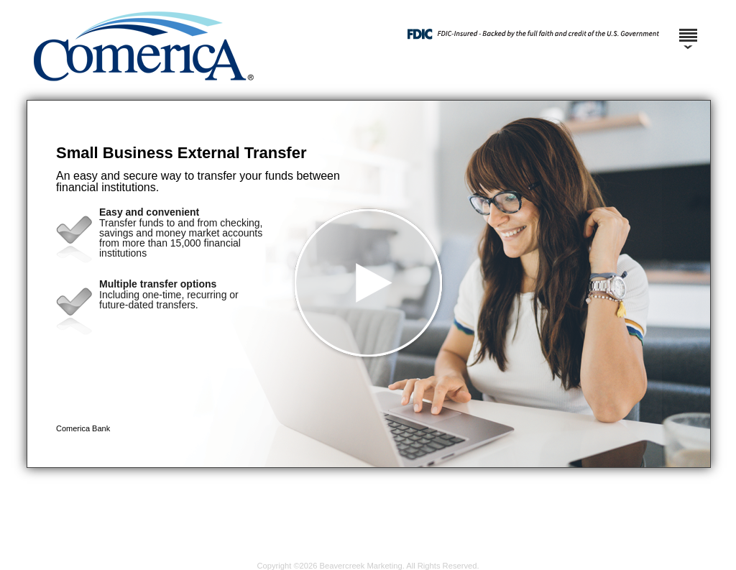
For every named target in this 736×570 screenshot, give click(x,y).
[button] (368, 284)
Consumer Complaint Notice (515, 554)
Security (310, 554)
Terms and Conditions (412, 554)
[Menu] (687, 29)
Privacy (348, 554)
